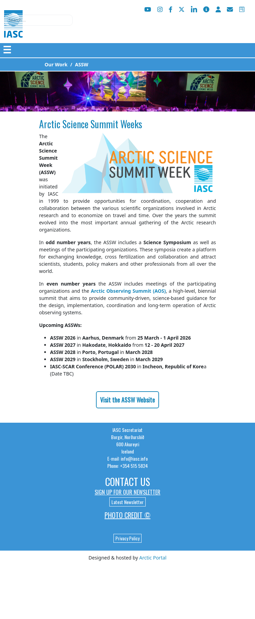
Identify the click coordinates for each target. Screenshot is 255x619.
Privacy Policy (127, 538)
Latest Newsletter (127, 501)
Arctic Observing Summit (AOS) (128, 291)
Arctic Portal (152, 557)
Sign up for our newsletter (127, 492)
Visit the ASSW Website (127, 399)
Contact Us (127, 482)
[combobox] (38, 20)
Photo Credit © (127, 515)
